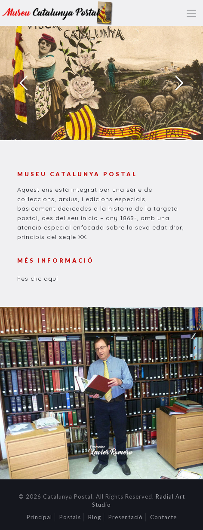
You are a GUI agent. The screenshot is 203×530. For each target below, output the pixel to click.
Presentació (125, 517)
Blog (94, 517)
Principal (39, 517)
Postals (70, 517)
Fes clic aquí (37, 278)
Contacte (163, 517)
